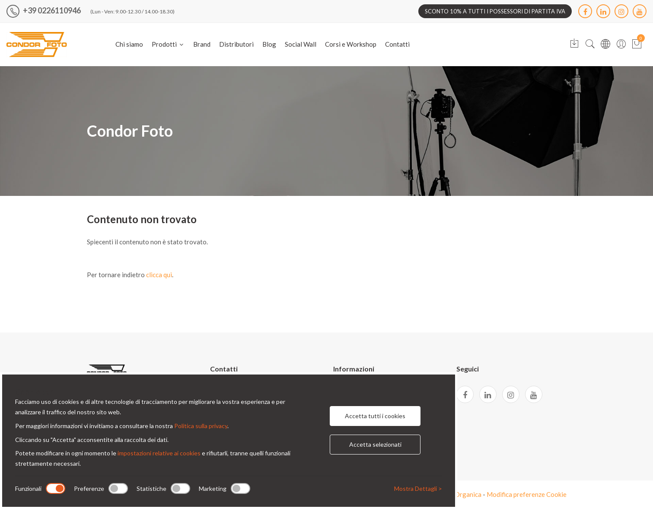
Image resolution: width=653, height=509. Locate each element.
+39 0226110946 (43, 10)
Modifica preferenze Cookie (527, 494)
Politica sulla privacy (200, 425)
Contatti (397, 44)
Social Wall (300, 44)
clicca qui (159, 275)
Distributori (236, 44)
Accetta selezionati (375, 444)
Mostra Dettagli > (418, 488)
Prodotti (168, 44)
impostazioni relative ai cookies (159, 453)
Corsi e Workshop (350, 44)
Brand (201, 44)
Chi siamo (129, 44)
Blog (269, 44)
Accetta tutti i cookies (375, 415)
